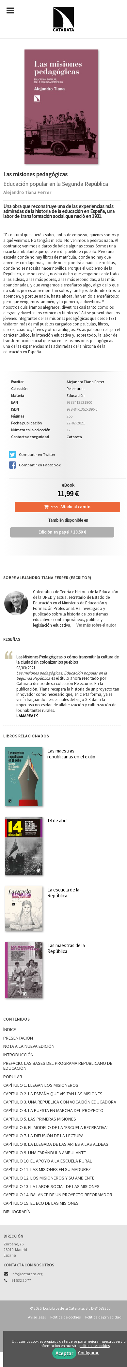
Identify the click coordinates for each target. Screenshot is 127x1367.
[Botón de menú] (13, 11)
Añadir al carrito (70, 507)
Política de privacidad (103, 1317)
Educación (76, 395)
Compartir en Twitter (32, 454)
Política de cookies (65, 1317)
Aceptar (64, 1353)
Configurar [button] (88, 1353)
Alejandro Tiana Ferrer (27, 192)
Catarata (74, 436)
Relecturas (75, 389)
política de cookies (94, 1345)
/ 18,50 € (62, 532)
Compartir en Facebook (35, 465)
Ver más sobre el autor (96, 625)
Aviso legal (37, 1317)
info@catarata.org (26, 1273)
